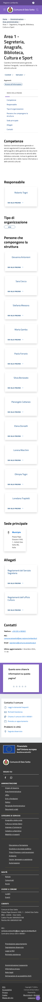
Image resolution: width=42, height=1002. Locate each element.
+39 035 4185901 (19, 631)
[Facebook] (5, 777)
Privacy (5, 992)
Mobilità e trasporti (12, 834)
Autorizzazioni (14, 863)
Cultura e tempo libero (13, 823)
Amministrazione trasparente (16, 965)
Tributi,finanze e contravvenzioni (21, 852)
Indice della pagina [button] (14, 93)
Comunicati (9, 880)
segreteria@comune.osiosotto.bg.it (23, 642)
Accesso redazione (34, 996)
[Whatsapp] (11, 777)
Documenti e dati (11, 809)
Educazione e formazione (18, 845)
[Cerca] (37, 9)
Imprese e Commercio (13, 827)
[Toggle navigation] (4, 9)
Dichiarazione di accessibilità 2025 (18, 976)
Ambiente (12, 856)
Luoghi (7, 893)
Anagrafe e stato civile (13, 820)
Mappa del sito (7, 997)
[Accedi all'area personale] (33, 2)
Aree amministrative (10, 21)
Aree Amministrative (13, 791)
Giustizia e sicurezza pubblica (20, 848)
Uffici (7, 795)
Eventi (7, 897)
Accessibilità (7, 989)
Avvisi (7, 883)
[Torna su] (38, 998)
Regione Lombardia (10, 2)
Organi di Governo (12, 788)
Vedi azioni (21, 75)
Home (5, 19)
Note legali (9, 972)
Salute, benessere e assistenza (20, 859)
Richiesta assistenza (13, 954)
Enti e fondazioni (11, 798)
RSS (3, 987)
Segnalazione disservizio (14, 947)
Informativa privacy (12, 968)
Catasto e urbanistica (13, 830)
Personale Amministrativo (15, 805)
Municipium (27, 995)
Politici (7, 802)
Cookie (4, 995)
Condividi (9, 75)
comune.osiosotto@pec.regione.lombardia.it (20, 638)
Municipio (16, 532)
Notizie (8, 876)
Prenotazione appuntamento (16, 943)
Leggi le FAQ (10, 951)
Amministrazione (17, 19)
